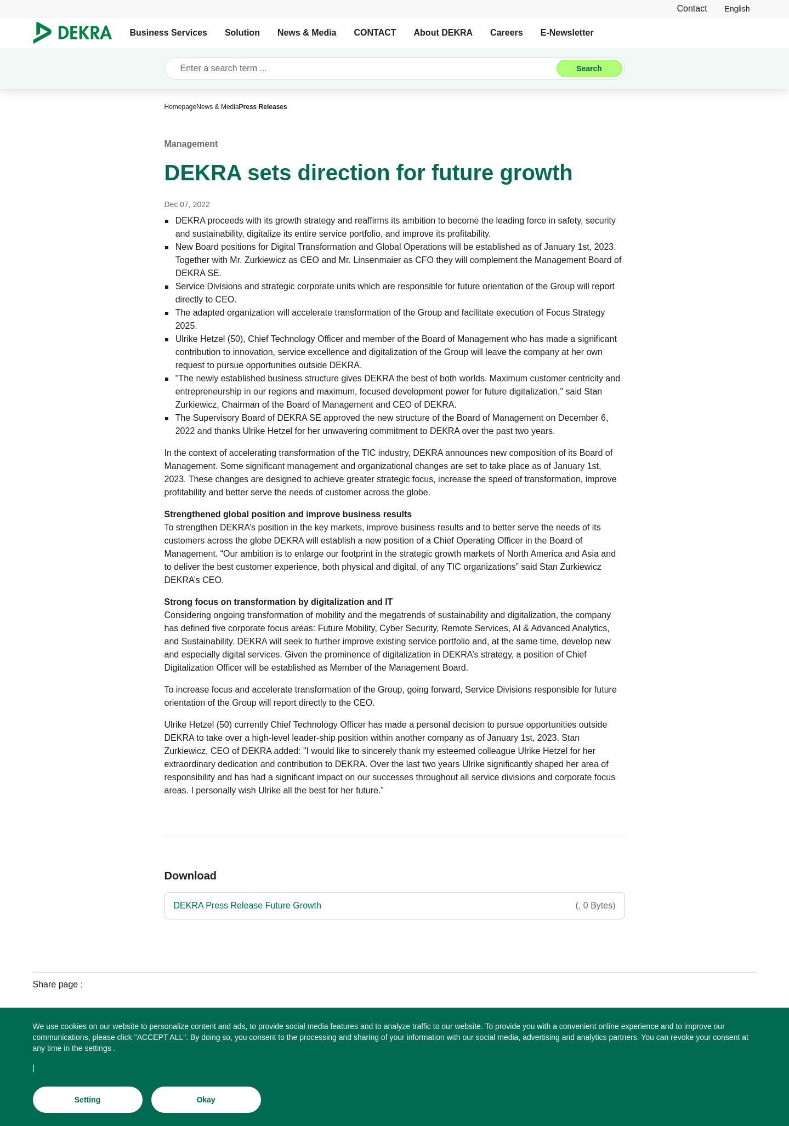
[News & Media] (217, 107)
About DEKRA (443, 32)
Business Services (168, 32)
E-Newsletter (567, 32)
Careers (506, 32)
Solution (242, 32)
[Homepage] (180, 107)
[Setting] (88, 1102)
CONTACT (375, 32)
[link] (737, 8)
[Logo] (77, 33)
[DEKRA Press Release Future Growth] (394, 905)
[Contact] (691, 8)
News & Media (307, 32)
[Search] (589, 68)
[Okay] (206, 1102)
